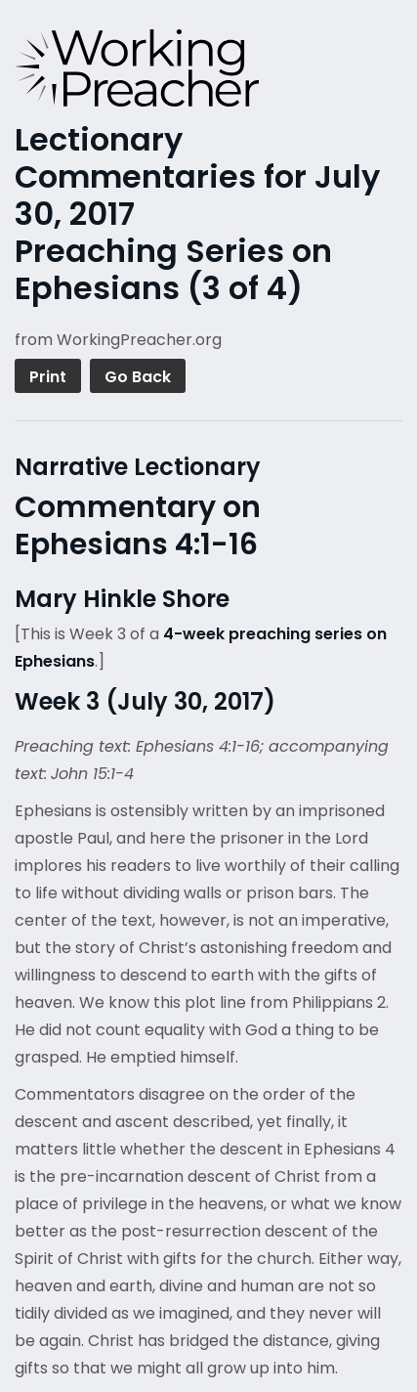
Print (47, 377)
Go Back (137, 377)
